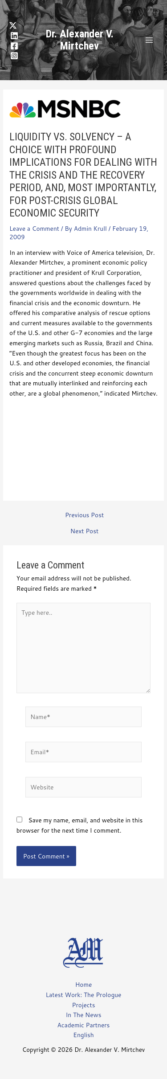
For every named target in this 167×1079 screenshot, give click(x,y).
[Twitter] (13, 25)
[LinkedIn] (14, 36)
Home (83, 984)
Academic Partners (83, 1025)
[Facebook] (14, 46)
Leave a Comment (34, 228)
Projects (83, 1005)
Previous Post (84, 515)
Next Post (84, 531)
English (83, 1034)
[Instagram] (14, 56)
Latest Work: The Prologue (84, 994)
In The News (83, 1014)
